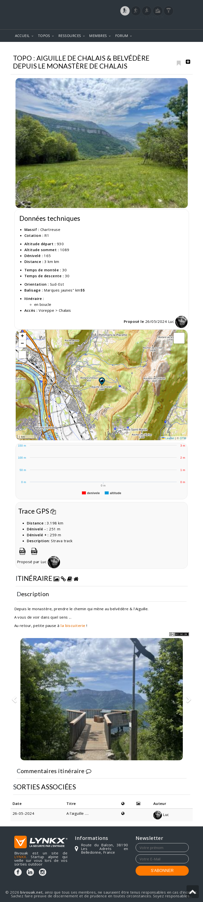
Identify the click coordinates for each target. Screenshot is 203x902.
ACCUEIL (22, 35)
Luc (177, 321)
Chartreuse (133, 49)
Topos (110, 49)
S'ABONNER (162, 870)
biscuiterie (75, 625)
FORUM (121, 35)
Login (164, 24)
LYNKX (20, 856)
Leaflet (168, 438)
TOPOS (44, 35)
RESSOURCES (69, 35)
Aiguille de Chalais (169, 49)
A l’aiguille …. (77, 813)
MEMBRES (98, 35)
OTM (183, 438)
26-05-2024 (23, 813)
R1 (46, 235)
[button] (102, 381)
